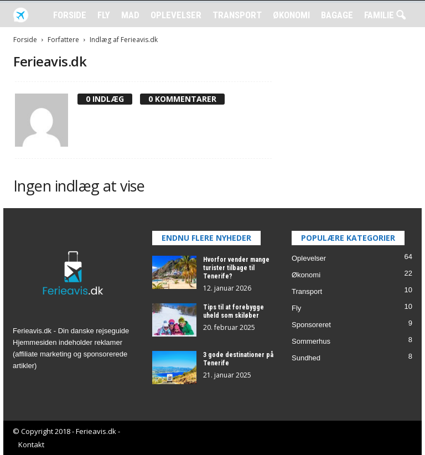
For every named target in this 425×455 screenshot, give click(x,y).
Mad (130, 14)
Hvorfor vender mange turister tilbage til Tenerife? (236, 268)
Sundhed (306, 358)
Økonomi (291, 14)
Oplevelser (176, 14)
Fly (103, 14)
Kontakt (31, 444)
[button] (400, 15)
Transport (237, 14)
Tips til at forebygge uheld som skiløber (233, 311)
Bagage (337, 14)
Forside (69, 14)
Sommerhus (311, 341)
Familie (379, 14)
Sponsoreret (311, 324)
